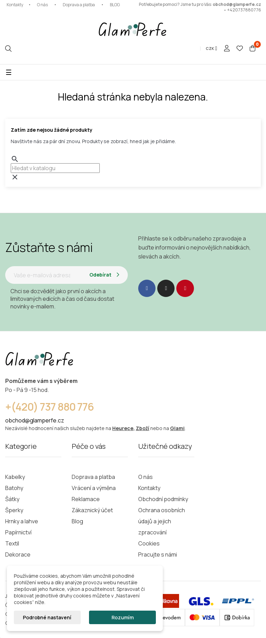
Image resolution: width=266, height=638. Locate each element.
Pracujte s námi (157, 554)
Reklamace (86, 499)
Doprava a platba (79, 5)
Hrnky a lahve (21, 521)
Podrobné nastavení (47, 617)
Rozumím (123, 617)
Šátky (12, 499)
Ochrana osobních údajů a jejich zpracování (161, 521)
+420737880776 (244, 10)
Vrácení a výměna (94, 488)
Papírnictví (18, 532)
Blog (77, 521)
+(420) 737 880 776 (49, 407)
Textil (12, 543)
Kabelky (15, 477)
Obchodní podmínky (163, 499)
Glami (177, 428)
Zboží (142, 428)
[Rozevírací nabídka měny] (211, 48)
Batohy (14, 488)
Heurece (122, 428)
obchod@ (17, 420)
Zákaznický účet (92, 510)
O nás (42, 5)
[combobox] (55, 168)
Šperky (14, 510)
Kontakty (15, 5)
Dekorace (17, 554)
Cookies (149, 543)
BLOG (115, 5)
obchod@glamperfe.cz (237, 4)
